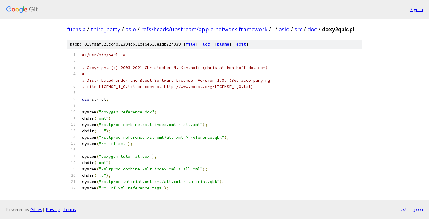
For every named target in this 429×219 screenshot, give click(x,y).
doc (312, 29)
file (190, 44)
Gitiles (36, 209)
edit (241, 44)
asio (130, 29)
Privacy (53, 209)
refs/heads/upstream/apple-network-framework (204, 29)
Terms (69, 209)
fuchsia (76, 29)
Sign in (416, 9)
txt (403, 209)
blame (223, 44)
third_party (105, 29)
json (418, 209)
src (298, 29)
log (206, 44)
